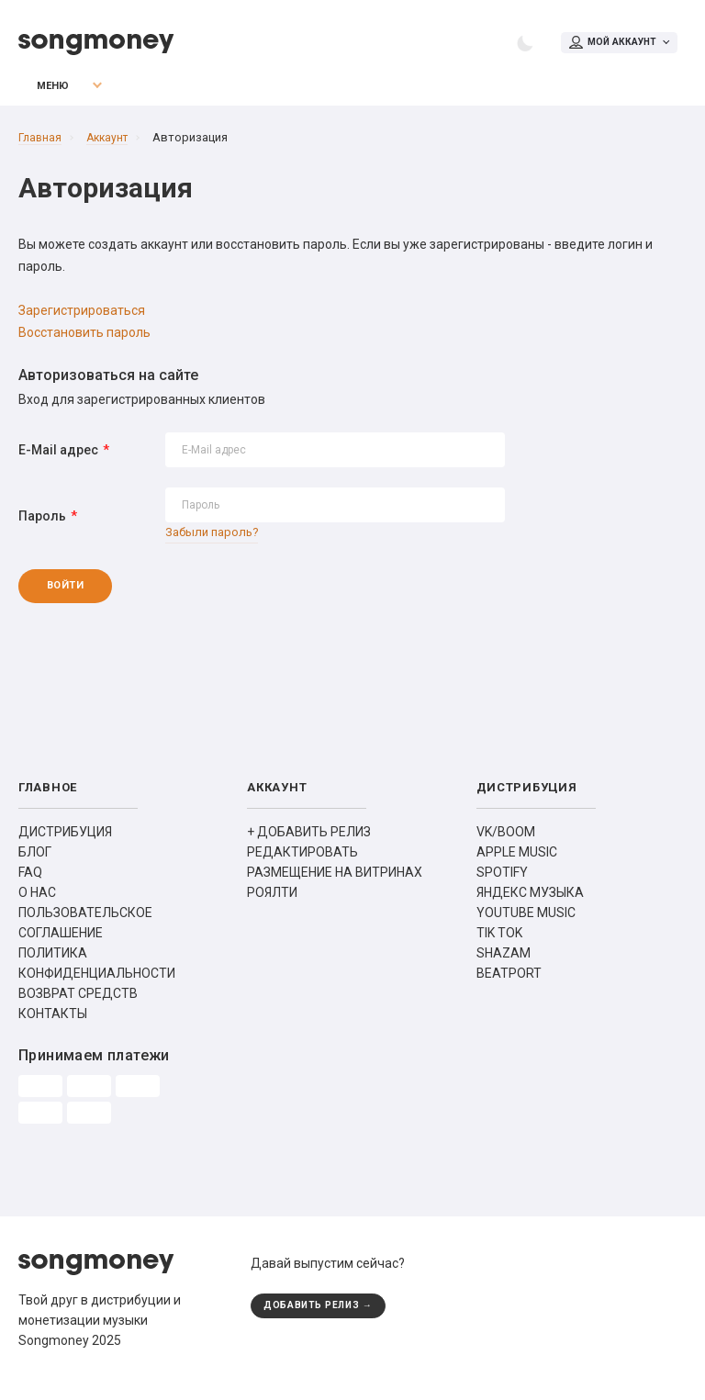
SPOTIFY (502, 884)
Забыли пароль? (214, 540)
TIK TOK (499, 944)
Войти (94, 596)
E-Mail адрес (58, 458)
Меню (41, 94)
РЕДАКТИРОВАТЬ (302, 864)
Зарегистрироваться (81, 318)
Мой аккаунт (609, 44)
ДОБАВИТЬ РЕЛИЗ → (323, 1319)
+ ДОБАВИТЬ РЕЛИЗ (309, 843)
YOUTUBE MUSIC (526, 924)
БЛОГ (34, 864)
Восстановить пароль (84, 340)
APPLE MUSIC (516, 864)
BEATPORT (509, 985)
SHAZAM (503, 965)
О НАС (37, 904)
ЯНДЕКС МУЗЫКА (530, 904)
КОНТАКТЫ (52, 1025)
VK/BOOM (505, 843)
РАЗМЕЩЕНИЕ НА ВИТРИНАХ (334, 884)
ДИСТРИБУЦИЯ (65, 843)
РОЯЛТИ (272, 904)
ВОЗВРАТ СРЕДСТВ (78, 1005)
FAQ (30, 884)
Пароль (42, 524)
